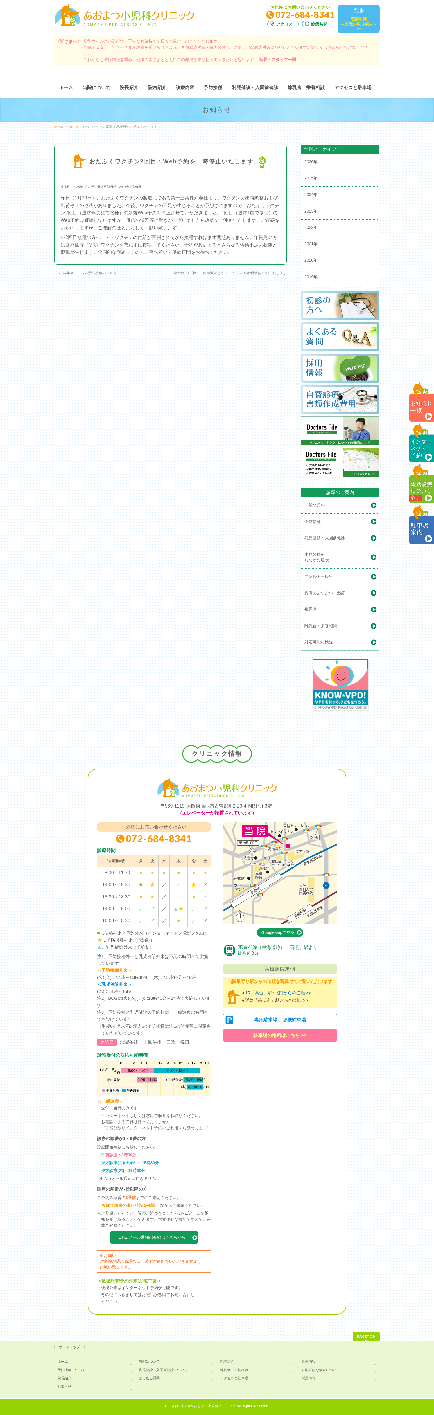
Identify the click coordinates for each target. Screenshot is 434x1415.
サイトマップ (69, 1347)
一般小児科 (314, 505)
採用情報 (308, 1378)
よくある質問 (149, 1378)
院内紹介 (227, 1362)
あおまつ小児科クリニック (215, 1406)
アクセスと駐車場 (234, 1378)
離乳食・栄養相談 (320, 625)
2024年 (311, 194)
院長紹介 (64, 1378)
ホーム (63, 1362)
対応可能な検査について (321, 1370)
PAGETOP (366, 1336)
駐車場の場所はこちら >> (279, 1035)
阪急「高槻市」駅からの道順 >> (276, 1000)
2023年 (311, 211)
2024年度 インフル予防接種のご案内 (85, 273)
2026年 (311, 161)
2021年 (311, 244)
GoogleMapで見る (278, 932)
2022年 (311, 227)
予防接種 (312, 521)
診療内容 (308, 1362)
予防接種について (71, 1370)
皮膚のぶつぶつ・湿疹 (324, 593)
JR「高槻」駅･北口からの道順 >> (278, 992)
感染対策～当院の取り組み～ (358, 24)
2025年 (311, 178)
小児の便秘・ (341, 557)
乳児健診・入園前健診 (324, 537)
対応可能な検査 (318, 642)
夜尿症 (310, 609)
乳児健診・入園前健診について (163, 1370)
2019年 (311, 276)
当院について (149, 1362)
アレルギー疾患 (318, 576)
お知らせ (64, 1387)
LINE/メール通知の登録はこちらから (152, 1237)
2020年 (311, 260)
